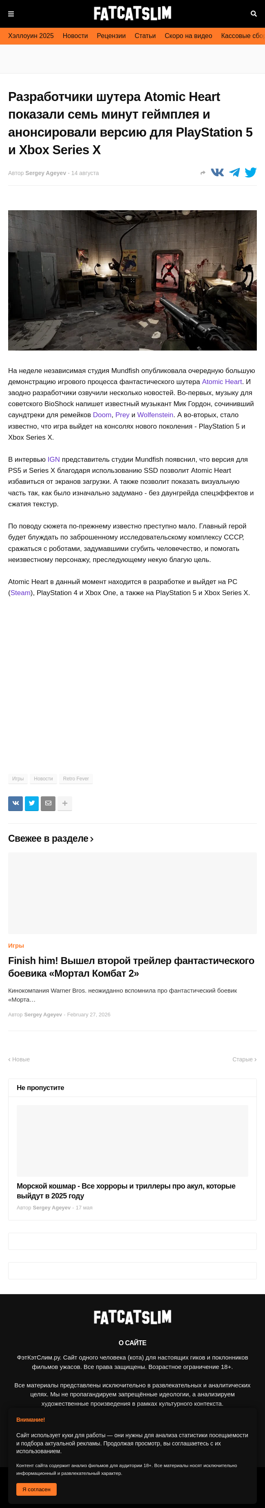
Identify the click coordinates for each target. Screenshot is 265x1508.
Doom (102, 415)
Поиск (254, 14)
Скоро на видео (188, 35)
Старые (242, 1059)
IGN (54, 459)
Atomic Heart (222, 382)
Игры (18, 779)
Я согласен (36, 1489)
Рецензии (111, 35)
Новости (75, 35)
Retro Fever (76, 779)
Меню (11, 14)
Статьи (145, 35)
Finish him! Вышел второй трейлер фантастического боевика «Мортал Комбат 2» (131, 967)
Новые (21, 1059)
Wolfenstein (155, 415)
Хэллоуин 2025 (31, 35)
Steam (21, 593)
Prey (122, 415)
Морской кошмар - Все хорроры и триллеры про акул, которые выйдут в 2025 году (126, 1191)
